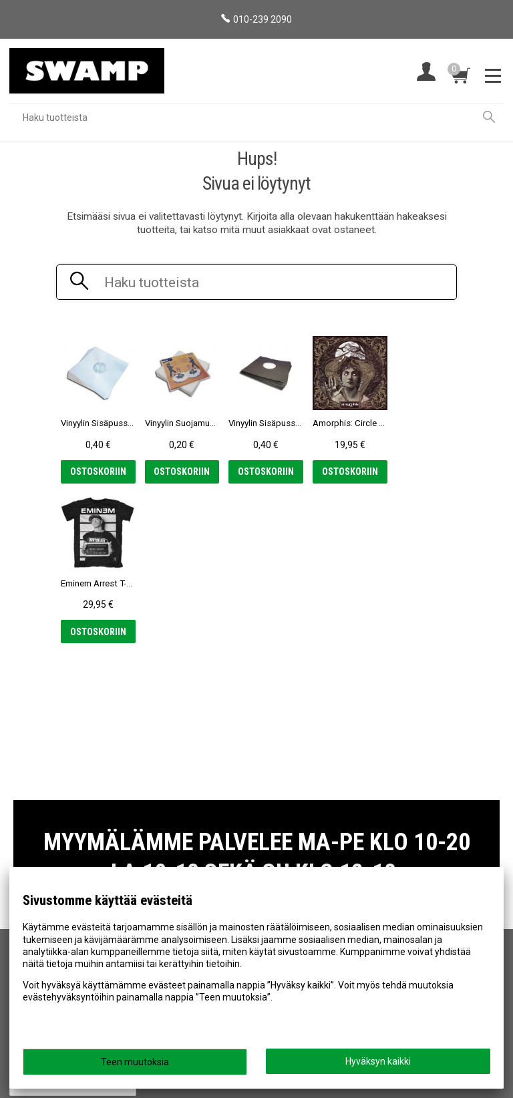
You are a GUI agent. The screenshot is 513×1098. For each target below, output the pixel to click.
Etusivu (30, 829)
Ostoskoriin (96, 471)
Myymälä (34, 849)
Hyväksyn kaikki (378, 1061)
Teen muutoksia (135, 1062)
